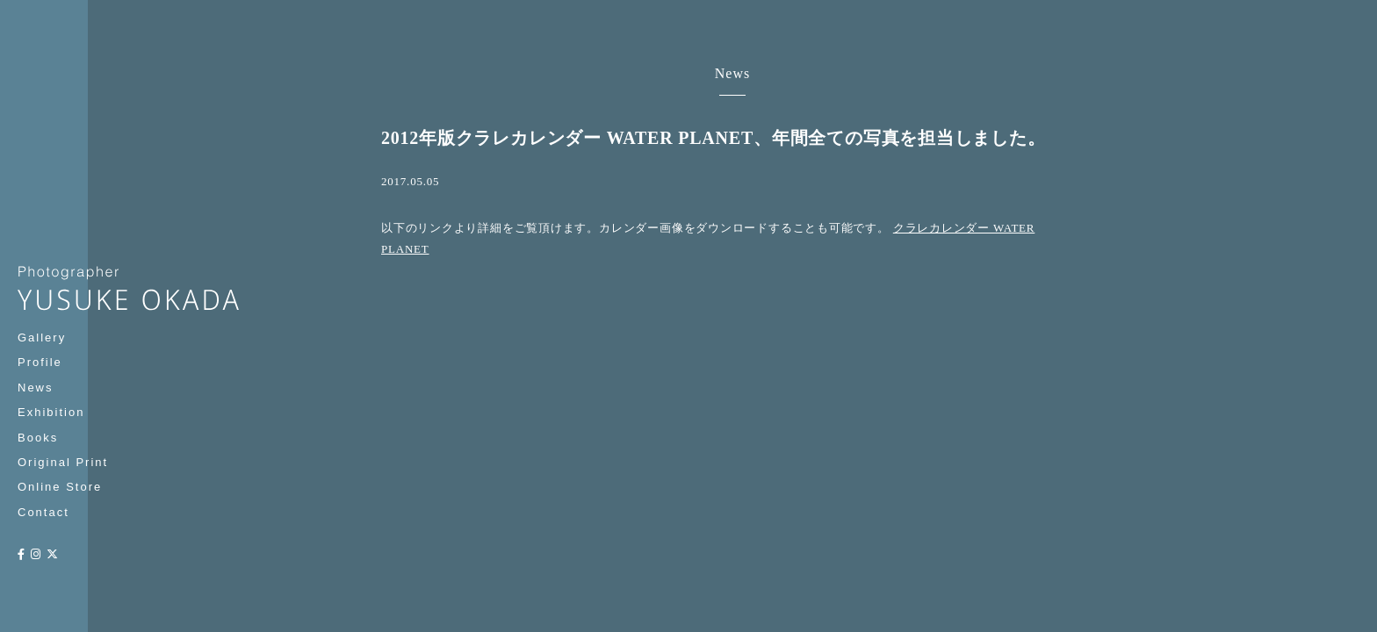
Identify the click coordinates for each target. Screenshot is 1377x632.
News (36, 387)
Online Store (60, 486)
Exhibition (51, 412)
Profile (40, 362)
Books (38, 437)
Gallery (42, 337)
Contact (43, 512)
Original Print (63, 462)
